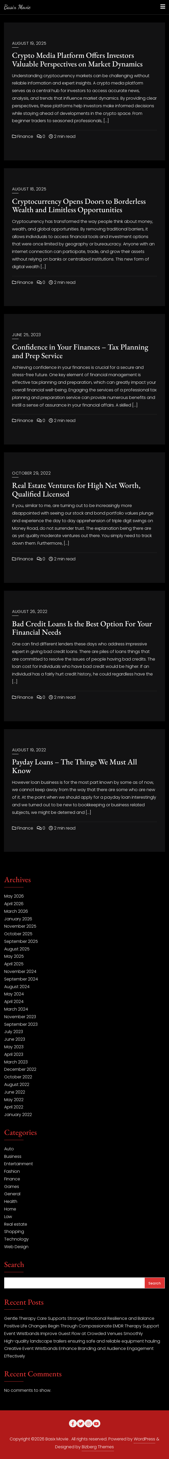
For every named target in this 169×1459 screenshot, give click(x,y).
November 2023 (20, 1017)
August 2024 (17, 987)
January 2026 (18, 919)
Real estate (15, 1224)
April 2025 (14, 964)
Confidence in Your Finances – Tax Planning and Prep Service (80, 351)
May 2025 (14, 956)
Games (11, 1187)
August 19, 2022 (29, 750)
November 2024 (20, 971)
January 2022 (18, 1115)
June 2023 (14, 1039)
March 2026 (16, 911)
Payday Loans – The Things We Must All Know (74, 766)
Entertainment (18, 1164)
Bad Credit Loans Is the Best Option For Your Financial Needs (82, 627)
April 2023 (13, 1054)
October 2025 (18, 934)
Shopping (14, 1232)
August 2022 (16, 1084)
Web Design (16, 1247)
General (12, 1194)
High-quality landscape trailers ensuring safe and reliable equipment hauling (82, 1341)
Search (14, 1264)
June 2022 (14, 1092)
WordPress (144, 1439)
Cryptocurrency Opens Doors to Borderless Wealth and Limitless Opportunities (79, 205)
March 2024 (16, 1009)
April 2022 (13, 1107)
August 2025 (17, 949)
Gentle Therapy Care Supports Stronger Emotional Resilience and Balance (79, 1318)
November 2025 (20, 926)
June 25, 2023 (26, 335)
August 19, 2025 (29, 43)
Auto (9, 1149)
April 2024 (14, 1002)
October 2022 (18, 1077)
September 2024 (21, 979)
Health (10, 1201)
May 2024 (14, 994)
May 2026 (14, 896)
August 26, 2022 (30, 612)
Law (8, 1217)
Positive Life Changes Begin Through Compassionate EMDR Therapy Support (81, 1326)
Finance (22, 136)
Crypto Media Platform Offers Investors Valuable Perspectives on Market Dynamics (77, 59)
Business (12, 1156)
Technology (16, 1239)
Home (10, 1209)
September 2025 (21, 941)
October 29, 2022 (31, 473)
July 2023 (13, 1032)
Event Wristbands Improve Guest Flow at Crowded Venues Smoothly (73, 1334)
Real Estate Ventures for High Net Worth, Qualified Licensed (76, 489)
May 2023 (14, 1047)
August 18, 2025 (29, 189)
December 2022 (20, 1069)
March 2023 (16, 1062)
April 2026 (14, 904)
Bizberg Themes (98, 1447)
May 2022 (14, 1100)
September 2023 (21, 1024)
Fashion (12, 1171)
